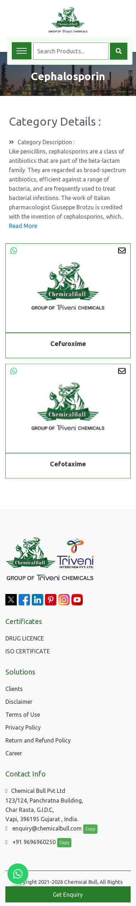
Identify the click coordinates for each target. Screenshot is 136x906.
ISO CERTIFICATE (27, 651)
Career (13, 753)
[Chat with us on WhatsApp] (18, 874)
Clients (14, 689)
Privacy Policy (23, 727)
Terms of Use (22, 714)
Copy (90, 829)
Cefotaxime (68, 464)
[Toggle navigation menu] (21, 50)
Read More (23, 226)
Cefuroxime (68, 343)
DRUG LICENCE (24, 638)
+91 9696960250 (30, 842)
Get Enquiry (68, 894)
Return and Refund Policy (38, 740)
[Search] (118, 51)
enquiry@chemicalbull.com (43, 828)
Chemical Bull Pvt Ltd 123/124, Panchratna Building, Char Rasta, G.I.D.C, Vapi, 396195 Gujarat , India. (44, 805)
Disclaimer (18, 701)
